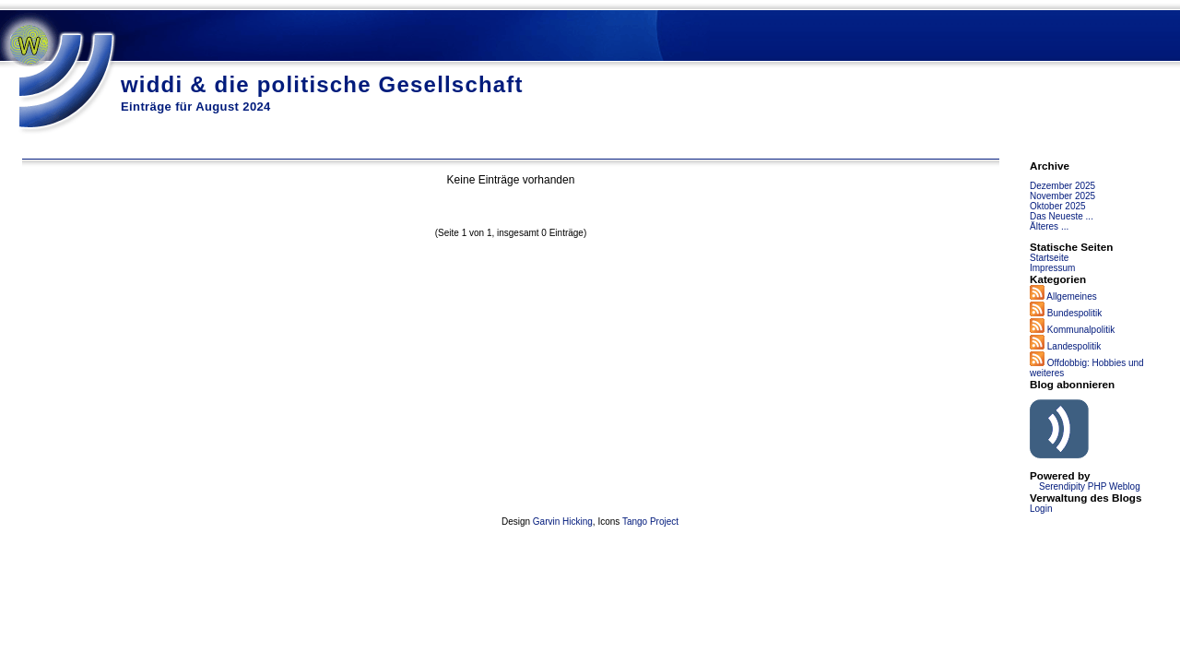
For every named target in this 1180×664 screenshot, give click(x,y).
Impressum (1052, 268)
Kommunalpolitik (1081, 330)
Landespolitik (1074, 346)
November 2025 (1062, 196)
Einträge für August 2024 (196, 106)
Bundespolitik (1074, 313)
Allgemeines (1071, 296)
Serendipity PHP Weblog (1089, 486)
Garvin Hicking (563, 521)
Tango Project (650, 521)
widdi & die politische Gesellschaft (322, 84)
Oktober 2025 (1058, 206)
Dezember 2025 (1062, 186)
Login (1041, 509)
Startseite (1049, 258)
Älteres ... (1049, 226)
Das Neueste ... (1061, 216)
